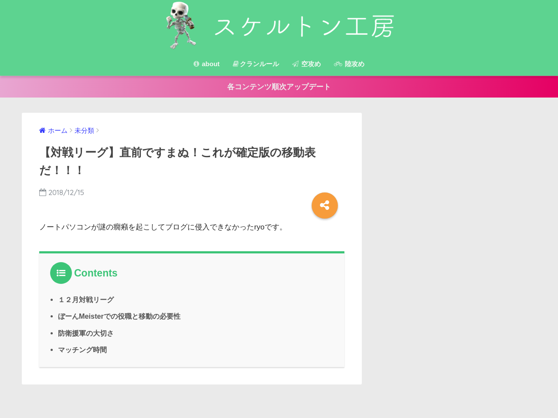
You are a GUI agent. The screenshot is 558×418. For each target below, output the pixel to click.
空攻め (306, 63)
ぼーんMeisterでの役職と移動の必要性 (119, 316)
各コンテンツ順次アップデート (279, 87)
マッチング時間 (82, 350)
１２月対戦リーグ (86, 299)
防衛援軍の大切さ (86, 333)
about (207, 63)
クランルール (256, 63)
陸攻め (349, 63)
